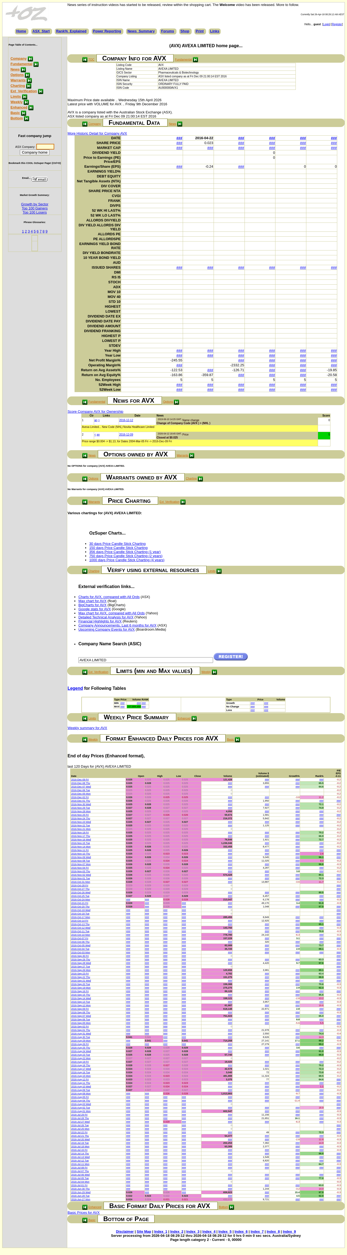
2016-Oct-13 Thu (80, 924)
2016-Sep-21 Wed (81, 980)
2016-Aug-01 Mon (81, 1111)
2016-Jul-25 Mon (80, 1128)
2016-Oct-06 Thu (80, 942)
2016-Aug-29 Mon (81, 1040)
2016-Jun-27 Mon (80, 1199)
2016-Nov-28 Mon (81, 811)
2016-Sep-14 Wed (81, 998)
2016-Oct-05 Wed (80, 945)
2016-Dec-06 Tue (80, 790)
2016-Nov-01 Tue (80, 878)
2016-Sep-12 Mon (81, 1005)
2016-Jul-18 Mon (80, 1146)
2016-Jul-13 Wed (80, 1157)
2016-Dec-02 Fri (80, 797)
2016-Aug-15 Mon (81, 1076)
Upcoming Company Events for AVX (106, 629)
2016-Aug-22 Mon (81, 1058)
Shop (185, 31)
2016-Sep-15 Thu (80, 994)
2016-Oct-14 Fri (79, 920)
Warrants (18, 80)
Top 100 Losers (35, 212)
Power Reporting (107, 31)
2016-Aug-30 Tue (80, 1037)
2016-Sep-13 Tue (80, 1001)
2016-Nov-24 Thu (80, 818)
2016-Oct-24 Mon (80, 899)
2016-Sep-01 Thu (80, 1030)
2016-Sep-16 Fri (80, 991)
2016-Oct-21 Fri (79, 903)
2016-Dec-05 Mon (81, 793)
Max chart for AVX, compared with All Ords (111, 613)
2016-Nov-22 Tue (80, 825)
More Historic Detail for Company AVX (97, 133)
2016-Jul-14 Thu (80, 1153)
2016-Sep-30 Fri (80, 956)
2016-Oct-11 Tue (80, 931)
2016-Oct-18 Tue (80, 913)
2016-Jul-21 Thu (80, 1136)
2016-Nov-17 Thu (80, 836)
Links (214, 31)
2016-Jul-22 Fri (79, 1132)
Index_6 (241, 1231)
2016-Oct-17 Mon (80, 917)
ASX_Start (41, 31)
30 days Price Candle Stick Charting (117, 544)
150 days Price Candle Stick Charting (118, 548)
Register (337, 24)
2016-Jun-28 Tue (80, 1195)
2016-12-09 (126, 434)
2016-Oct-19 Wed (80, 910)
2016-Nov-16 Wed (81, 839)
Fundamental (22, 64)
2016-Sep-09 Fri (80, 1009)
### (179, 138)
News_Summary (141, 31)
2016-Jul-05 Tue (80, 1178)
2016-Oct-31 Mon (80, 882)
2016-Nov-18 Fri (80, 832)
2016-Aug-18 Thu (80, 1065)
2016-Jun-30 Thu (80, 1188)
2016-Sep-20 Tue (80, 984)
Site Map (144, 1231)
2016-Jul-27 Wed (80, 1121)
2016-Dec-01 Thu (80, 800)
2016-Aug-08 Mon (81, 1093)
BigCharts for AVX (92, 605)
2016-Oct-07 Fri (79, 938)
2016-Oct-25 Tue (80, 896)
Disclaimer (125, 1231)
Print (200, 31)
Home (21, 31)
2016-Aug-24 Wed (81, 1051)
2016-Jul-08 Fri (79, 1167)
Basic (15, 113)
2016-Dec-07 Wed (81, 786)
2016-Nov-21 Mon (81, 829)
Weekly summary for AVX (87, 728)
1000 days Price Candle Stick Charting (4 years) (126, 560)
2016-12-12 (126, 420)
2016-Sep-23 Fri (80, 973)
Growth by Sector (34, 204)
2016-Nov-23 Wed (81, 822)
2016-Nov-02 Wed (81, 874)
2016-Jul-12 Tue (80, 1160)
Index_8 (273, 1231)
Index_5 (225, 1231)
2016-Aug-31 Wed (81, 1033)
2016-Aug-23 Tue (80, 1054)
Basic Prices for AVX (83, 1212)
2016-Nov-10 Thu (80, 853)
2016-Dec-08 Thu (80, 783)
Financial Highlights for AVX (99, 621)
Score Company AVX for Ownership (95, 411)
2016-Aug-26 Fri (80, 1044)
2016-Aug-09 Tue (80, 1090)
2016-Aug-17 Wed (81, 1068)
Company (19, 58)
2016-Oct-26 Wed (80, 892)
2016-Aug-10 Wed (81, 1086)
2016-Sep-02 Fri (80, 1026)
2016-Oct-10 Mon (80, 934)
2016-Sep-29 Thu (80, 959)
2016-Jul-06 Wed (80, 1174)
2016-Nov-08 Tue (80, 860)
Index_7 (257, 1231)
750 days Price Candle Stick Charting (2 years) (125, 556)
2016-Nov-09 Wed (81, 857)
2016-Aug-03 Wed (81, 1104)
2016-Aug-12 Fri (80, 1079)
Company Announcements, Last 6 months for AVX (117, 625)
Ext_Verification (24, 91)
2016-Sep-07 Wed (81, 1016)
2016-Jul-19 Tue (80, 1143)
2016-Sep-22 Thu (80, 977)
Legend (75, 688)
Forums (167, 31)
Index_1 (160, 1231)
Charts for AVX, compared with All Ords (109, 597)
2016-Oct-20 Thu (80, 906)
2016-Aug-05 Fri (80, 1097)
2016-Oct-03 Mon (80, 952)
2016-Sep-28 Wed (81, 963)
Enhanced (19, 107)
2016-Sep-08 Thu (80, 1012)
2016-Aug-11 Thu (80, 1083)
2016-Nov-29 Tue (80, 807)
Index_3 (192, 1231)
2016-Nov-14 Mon (81, 846)
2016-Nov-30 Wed (81, 804)
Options (17, 75)
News (15, 69)
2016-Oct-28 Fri (79, 885)
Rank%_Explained (71, 31)
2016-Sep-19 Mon (81, 987)
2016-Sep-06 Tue (80, 1019)
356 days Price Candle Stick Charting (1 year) (125, 552)
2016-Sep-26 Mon (81, 970)
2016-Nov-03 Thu (80, 871)
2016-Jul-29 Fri (79, 1114)
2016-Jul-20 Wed (80, 1139)
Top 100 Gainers (34, 208)
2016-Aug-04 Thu (80, 1100)
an (95, 420)
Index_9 (289, 1231)
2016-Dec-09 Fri (80, 779)
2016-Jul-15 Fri (79, 1150)
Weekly (17, 102)
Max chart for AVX (92, 601)
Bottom (17, 118)
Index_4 (209, 1231)
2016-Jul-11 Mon (80, 1164)
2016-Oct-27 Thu (80, 889)
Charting (18, 86)
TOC (91, 59)
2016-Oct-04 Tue (80, 949)
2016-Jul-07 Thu (80, 1171)
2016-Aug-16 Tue (80, 1072)
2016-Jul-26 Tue (80, 1125)
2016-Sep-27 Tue (80, 966)
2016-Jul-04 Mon (80, 1181)
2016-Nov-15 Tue (80, 843)
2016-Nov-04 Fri (80, 867)
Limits (16, 96)
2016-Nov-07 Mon (81, 864)
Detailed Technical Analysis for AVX (105, 617)
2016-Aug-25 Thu (80, 1047)
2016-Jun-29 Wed (80, 1192)
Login (326, 24)
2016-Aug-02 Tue (80, 1107)
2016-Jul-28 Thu (80, 1118)
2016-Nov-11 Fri (80, 850)
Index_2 (176, 1231)
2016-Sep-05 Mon (81, 1023)
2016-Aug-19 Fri (80, 1061)
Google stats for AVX (94, 609)
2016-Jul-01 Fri (79, 1185)
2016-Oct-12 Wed (80, 927)
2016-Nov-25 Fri (80, 815)
